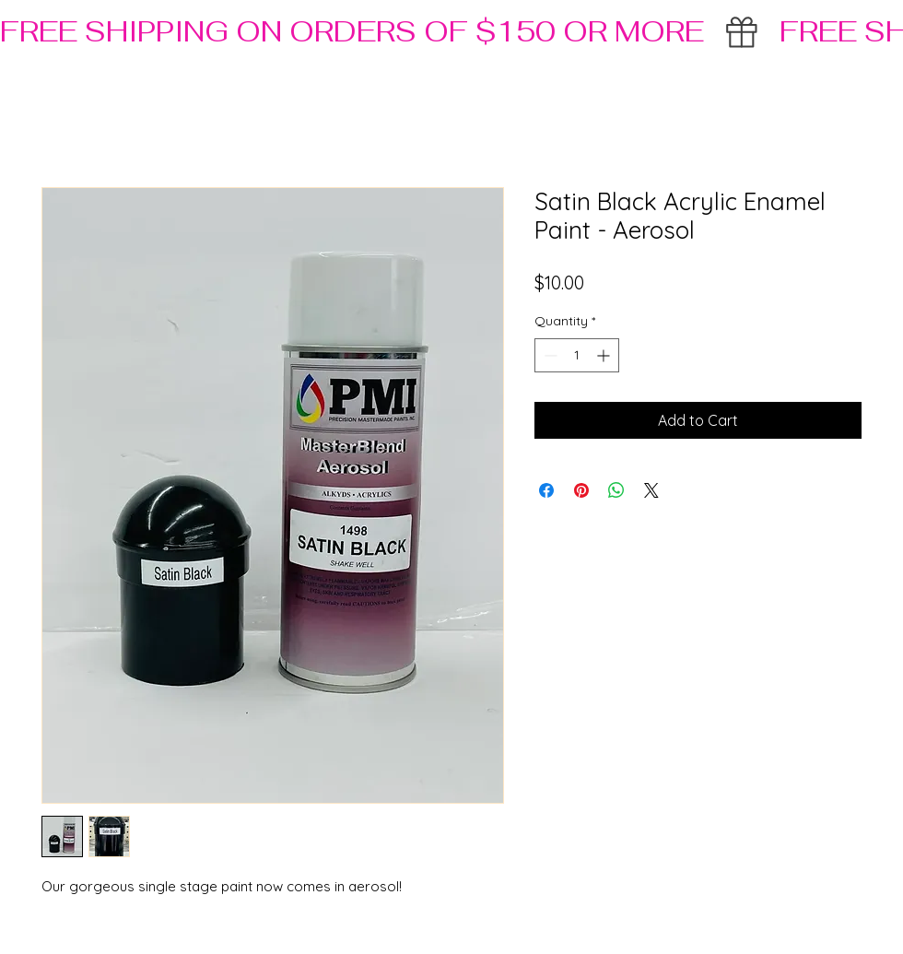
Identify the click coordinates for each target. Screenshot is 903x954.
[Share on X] (651, 490)
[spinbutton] (576, 355)
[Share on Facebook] (546, 490)
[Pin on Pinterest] (581, 490)
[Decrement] (548, 355)
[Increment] (604, 355)
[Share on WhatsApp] (616, 490)
